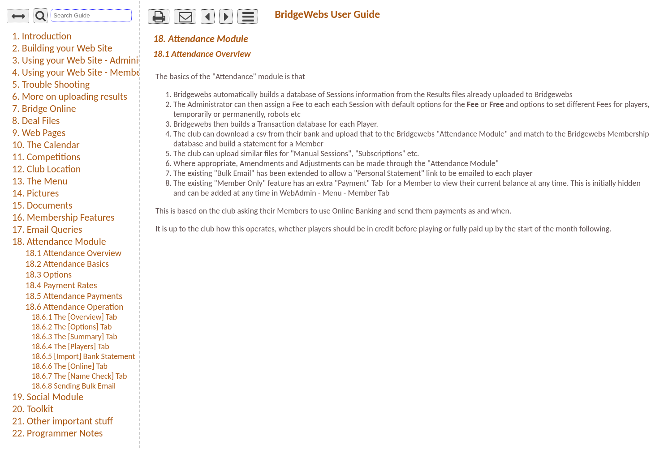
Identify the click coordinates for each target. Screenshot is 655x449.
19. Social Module (47, 397)
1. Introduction (42, 36)
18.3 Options (49, 274)
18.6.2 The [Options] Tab (72, 327)
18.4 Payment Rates (61, 285)
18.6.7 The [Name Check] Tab (79, 376)
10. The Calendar (46, 145)
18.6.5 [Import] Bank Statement (83, 356)
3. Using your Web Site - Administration (90, 60)
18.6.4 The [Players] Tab (70, 346)
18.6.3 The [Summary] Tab (74, 337)
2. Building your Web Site (62, 48)
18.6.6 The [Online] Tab (70, 366)
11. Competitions (46, 157)
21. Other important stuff (62, 421)
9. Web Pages (38, 133)
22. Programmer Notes (57, 433)
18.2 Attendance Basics (67, 263)
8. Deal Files (36, 121)
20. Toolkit (32, 409)
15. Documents (42, 205)
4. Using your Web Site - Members (80, 72)
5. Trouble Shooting (51, 84)
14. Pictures (35, 193)
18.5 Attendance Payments (74, 296)
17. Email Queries (47, 229)
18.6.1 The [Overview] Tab (74, 317)
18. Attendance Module (59, 241)
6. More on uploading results (69, 96)
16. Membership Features (63, 217)
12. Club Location (46, 169)
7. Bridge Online (44, 109)
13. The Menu (40, 181)
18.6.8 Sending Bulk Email (74, 386)
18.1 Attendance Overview (73, 253)
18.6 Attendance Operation (75, 306)
